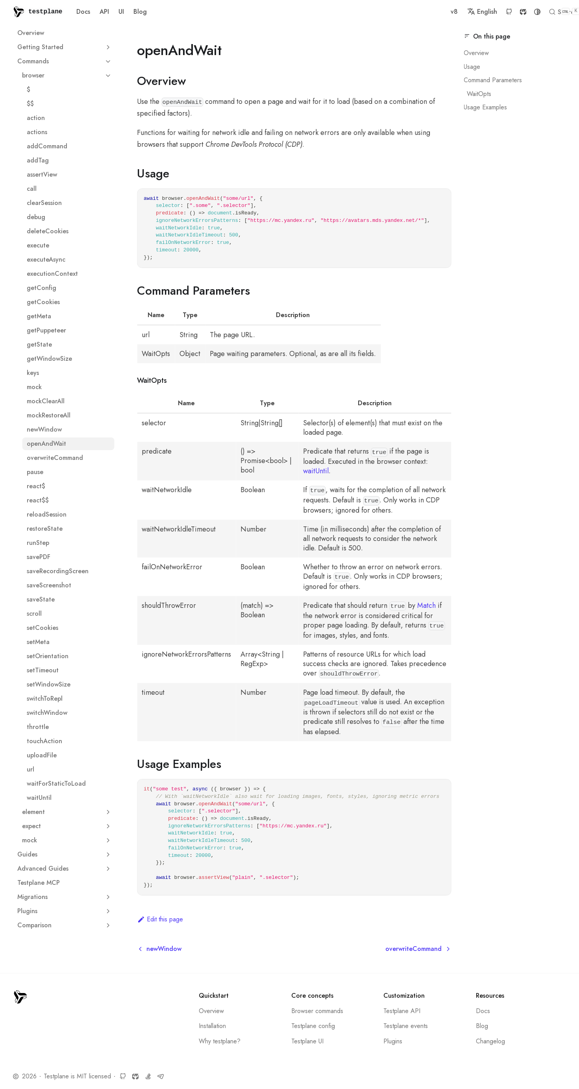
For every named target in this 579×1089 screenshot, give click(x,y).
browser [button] (68, 75)
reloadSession (47, 514)
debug (36, 216)
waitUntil (39, 797)
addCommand (47, 146)
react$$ (38, 500)
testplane (45, 11)
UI (121, 11)
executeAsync (46, 259)
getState (39, 344)
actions (37, 132)
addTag (38, 160)
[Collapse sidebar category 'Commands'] (108, 61)
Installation (212, 1025)
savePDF (38, 556)
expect (31, 826)
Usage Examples (485, 107)
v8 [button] (345, 11)
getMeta (39, 316)
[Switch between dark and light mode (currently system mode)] (428, 12)
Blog (140, 11)
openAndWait (46, 443)
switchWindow (47, 712)
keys (33, 372)
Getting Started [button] (65, 47)
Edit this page (160, 919)
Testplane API (401, 1010)
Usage (472, 66)
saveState (41, 599)
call (32, 188)
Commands (33, 61)
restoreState (45, 528)
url (30, 769)
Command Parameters (493, 80)
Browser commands (317, 1010)
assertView (42, 174)
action (36, 117)
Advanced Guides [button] (65, 868)
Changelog (490, 1041)
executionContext (52, 273)
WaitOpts (479, 93)
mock (34, 386)
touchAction (44, 741)
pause (35, 471)
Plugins (392, 1041)
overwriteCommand (55, 457)
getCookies (43, 301)
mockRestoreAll (48, 415)
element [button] (68, 811)
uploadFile (42, 755)
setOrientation (47, 656)
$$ (30, 103)
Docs (83, 11)
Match (426, 605)
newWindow (44, 429)
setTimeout (43, 670)
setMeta (38, 641)
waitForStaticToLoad (56, 783)
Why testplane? (219, 1041)
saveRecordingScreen (58, 571)
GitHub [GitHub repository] (400, 12)
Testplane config (313, 1025)
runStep (38, 542)
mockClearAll (46, 401)
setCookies (42, 627)
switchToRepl (45, 698)
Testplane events (405, 1025)
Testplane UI (307, 1041)
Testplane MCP (38, 882)
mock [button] (68, 840)
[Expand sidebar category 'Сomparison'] (108, 925)
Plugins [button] (65, 910)
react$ (36, 486)
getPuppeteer (46, 330)
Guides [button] (65, 854)
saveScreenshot (49, 585)
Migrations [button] (65, 896)
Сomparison (34, 925)
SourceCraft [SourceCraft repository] (414, 12)
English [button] (373, 11)
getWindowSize (49, 358)
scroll (34, 613)
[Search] (503, 12)
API (104, 11)
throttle (38, 726)
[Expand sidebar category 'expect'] (108, 826)
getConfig (41, 287)
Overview (30, 32)
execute (38, 245)
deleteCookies (47, 231)
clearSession (44, 202)
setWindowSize (48, 684)
